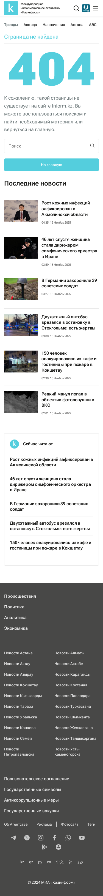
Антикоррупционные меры (31, 800)
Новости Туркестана (72, 706)
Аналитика (15, 617)
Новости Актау (17, 663)
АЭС (92, 24)
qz (31, 862)
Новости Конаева (20, 728)
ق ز (80, 862)
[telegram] (13, 838)
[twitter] (27, 838)
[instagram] (40, 838)
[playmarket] (45, 847)
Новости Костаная (70, 685)
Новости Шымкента (72, 717)
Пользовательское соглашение (36, 778)
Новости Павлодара (72, 695)
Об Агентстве (15, 824)
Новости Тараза (18, 706)
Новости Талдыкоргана (75, 738)
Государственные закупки (31, 810)
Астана (77, 24)
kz (22, 862)
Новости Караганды (72, 674)
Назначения (54, 24)
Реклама (44, 824)
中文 (60, 862)
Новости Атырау (18, 674)
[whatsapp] (68, 838)
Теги (91, 824)
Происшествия (20, 596)
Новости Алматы (69, 653)
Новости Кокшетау (21, 685)
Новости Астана (18, 653)
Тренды (11, 24)
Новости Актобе (68, 663)
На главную (51, 165)
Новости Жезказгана (73, 728)
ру (40, 862)
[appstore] (58, 847)
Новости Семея (18, 738)
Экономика (16, 628)
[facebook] (54, 838)
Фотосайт (69, 824)
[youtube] (82, 838)
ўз (70, 862)
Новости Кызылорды (23, 695)
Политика (14, 606)
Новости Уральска (20, 717)
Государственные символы (32, 789)
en (49, 862)
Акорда (30, 24)
